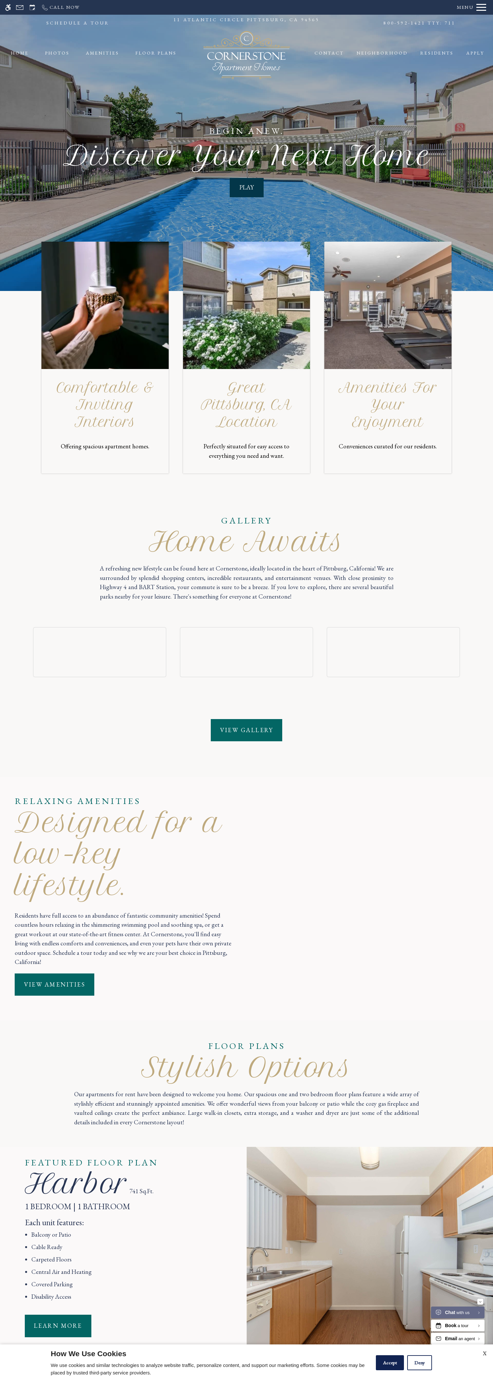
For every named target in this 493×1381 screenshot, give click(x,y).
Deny (419, 1362)
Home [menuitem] (20, 53)
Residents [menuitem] (437, 53)
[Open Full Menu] (471, 7)
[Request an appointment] (32, 7)
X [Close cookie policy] (484, 1353)
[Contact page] (20, 7)
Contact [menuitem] (329, 53)
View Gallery (246, 813)
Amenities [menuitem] (102, 53)
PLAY (246, 187)
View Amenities (54, 1068)
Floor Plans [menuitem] (156, 53)
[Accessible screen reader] (8, 7)
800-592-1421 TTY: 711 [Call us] (419, 23)
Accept (390, 1362)
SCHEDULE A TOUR (78, 23)
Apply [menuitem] (475, 53)
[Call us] (60, 7)
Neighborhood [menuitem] (382, 53)
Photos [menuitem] (57, 53)
